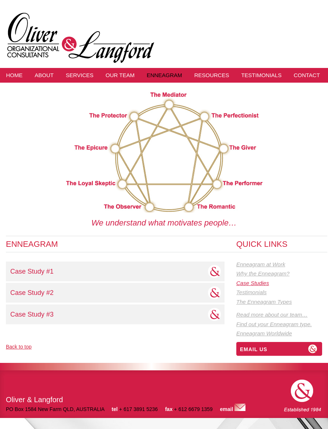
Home (14, 75)
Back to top (19, 347)
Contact (307, 75)
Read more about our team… (271, 314)
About (44, 75)
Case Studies (252, 283)
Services (80, 75)
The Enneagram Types (264, 302)
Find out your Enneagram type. (274, 324)
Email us (253, 349)
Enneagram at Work (260, 264)
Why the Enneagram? (262, 273)
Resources (211, 75)
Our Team (120, 75)
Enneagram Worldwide (264, 333)
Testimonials (261, 75)
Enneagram (164, 75)
